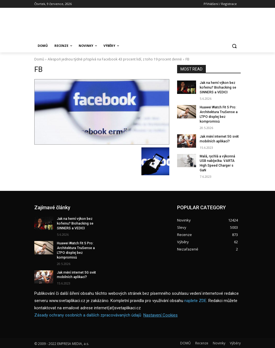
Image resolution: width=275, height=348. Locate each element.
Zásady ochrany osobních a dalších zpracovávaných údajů (87, 314)
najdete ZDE (195, 300)
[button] (234, 45)
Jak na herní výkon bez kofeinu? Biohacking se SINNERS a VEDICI (218, 87)
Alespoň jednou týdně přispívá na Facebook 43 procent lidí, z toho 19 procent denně (115, 59)
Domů (39, 59)
